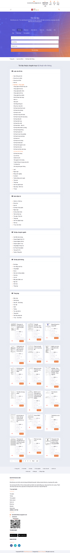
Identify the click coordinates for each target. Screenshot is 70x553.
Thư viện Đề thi (16, 311)
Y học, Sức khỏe (16, 225)
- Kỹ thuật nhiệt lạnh (17, 142)
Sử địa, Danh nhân (17, 212)
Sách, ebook (46, 468)
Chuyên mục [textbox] (14, 46)
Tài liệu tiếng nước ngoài (18, 178)
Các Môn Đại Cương (17, 237)
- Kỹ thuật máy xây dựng (19, 136)
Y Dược (14, 189)
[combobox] (35, 42)
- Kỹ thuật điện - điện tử (18, 125)
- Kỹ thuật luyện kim (17, 132)
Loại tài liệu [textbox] (14, 42)
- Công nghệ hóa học (18, 88)
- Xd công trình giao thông (19, 166)
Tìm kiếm (24, 468)
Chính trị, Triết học (17, 201)
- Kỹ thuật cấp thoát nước (19, 108)
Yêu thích (50, 3)
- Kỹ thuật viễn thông (18, 151)
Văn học (14, 222)
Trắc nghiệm (27, 33)
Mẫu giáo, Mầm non (17, 279)
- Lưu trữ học (16, 155)
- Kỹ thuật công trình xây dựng (20, 116)
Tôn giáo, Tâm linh (17, 216)
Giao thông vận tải (17, 76)
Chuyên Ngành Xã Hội (18, 241)
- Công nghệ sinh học (18, 93)
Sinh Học (15, 283)
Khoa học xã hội (16, 80)
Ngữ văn (14, 281)
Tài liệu (19, 30)
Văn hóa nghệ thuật (17, 184)
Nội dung (19, 33)
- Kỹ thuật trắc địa (17, 147)
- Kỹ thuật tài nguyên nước (19, 145)
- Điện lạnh (15, 101)
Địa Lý (14, 271)
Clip (13, 33)
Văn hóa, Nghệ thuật (17, 220)
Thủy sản (15, 180)
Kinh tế (14, 82)
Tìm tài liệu (35, 50)
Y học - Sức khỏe (17, 317)
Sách (14, 307)
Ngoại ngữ (15, 171)
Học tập (14, 304)
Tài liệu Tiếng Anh (17, 252)
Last (37, 461)
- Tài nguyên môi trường (18, 160)
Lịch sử (14, 277)
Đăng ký (54, 3)
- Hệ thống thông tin (17, 103)
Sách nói (42, 30)
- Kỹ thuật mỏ (16, 138)
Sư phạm (15, 176)
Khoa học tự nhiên (17, 78)
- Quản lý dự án (16, 157)
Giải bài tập (15, 300)
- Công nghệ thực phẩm (18, 95)
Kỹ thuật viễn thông (30, 59)
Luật (14, 169)
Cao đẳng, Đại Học (17, 266)
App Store (14, 535)
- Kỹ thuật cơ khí (17, 112)
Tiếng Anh (15, 313)
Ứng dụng (49, 30)
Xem (21, 341)
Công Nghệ (15, 268)
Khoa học (15, 203)
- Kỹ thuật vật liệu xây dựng (19, 149)
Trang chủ (12, 59)
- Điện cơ (15, 99)
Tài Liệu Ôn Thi (16, 250)
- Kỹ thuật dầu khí (17, 119)
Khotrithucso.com (28, 551)
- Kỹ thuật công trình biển (19, 114)
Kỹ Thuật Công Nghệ (17, 248)
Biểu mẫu (15, 298)
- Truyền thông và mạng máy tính (21, 162)
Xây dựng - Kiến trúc (17, 186)
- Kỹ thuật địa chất (17, 123)
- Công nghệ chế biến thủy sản (20, 86)
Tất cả (13, 30)
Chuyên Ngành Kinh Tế (18, 239)
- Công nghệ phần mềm (18, 91)
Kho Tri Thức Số (42, 551)
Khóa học (26, 30)
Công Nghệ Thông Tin (18, 245)
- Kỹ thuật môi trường (18, 140)
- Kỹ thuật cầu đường (18, 110)
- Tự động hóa (16, 164)
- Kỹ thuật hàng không (18, 129)
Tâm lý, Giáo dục (16, 214)
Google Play (22, 535)
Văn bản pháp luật (17, 315)
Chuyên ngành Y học (17, 243)
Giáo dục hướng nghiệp (18, 273)
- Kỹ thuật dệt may (17, 121)
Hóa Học (15, 275)
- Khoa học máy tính (18, 106)
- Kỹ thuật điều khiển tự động (20, 127)
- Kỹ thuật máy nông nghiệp (19, 134)
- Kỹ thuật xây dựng (17, 153)
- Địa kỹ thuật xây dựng (18, 97)
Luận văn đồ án (20, 59)
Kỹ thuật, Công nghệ (17, 207)
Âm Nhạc (15, 264)
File (55, 30)
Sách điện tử (34, 30)
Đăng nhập (58, 3)
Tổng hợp (15, 182)
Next (33, 461)
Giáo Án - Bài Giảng (17, 302)
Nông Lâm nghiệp (17, 173)
